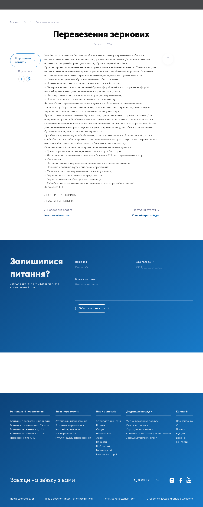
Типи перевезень (67, 411)
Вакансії (181, 438)
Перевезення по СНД (23, 438)
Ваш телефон (145, 262)
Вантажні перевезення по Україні (30, 421)
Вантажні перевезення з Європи (29, 425)
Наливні (100, 425)
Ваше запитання (85, 279)
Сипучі (100, 429)
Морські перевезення (68, 429)
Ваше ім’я (81, 262)
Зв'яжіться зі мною (90, 308)
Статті (27, 22)
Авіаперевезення (66, 433)
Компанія (182, 411)
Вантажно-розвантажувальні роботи (148, 433)
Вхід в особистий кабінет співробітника (69, 499)
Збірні (99, 438)
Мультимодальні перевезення (73, 438)
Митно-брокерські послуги (142, 421)
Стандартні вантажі (108, 421)
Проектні (101, 442)
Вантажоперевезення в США (27, 433)
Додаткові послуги (139, 411)
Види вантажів (106, 411)
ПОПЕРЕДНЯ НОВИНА (61, 195)
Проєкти (181, 429)
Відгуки (180, 433)
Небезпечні (103, 446)
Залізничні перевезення (70, 425)
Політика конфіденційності (119, 499)
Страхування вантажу (139, 429)
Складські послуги (137, 425)
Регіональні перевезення (27, 411)
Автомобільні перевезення (71, 421)
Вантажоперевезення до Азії (27, 429)
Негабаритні (103, 433)
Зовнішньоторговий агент (141, 438)
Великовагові (104, 450)
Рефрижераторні (106, 454)
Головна (14, 22)
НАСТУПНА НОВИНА (59, 201)
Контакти (182, 442)
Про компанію (184, 421)
